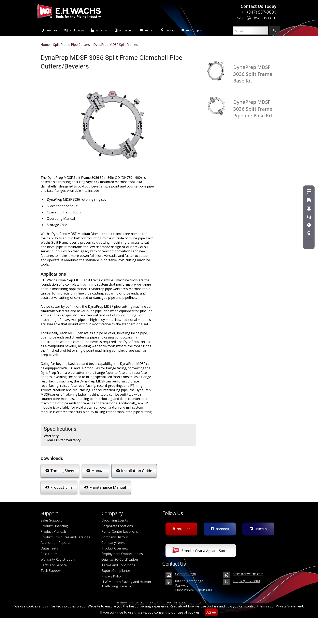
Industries (99, 30)
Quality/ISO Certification (119, 556)
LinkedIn (258, 525)
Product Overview (114, 545)
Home (45, 44)
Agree (211, 612)
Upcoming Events (114, 517)
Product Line (174, 470)
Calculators (49, 550)
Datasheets (49, 545)
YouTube (181, 525)
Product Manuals (54, 528)
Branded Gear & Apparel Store (199, 547)
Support (49, 510)
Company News (113, 539)
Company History (114, 534)
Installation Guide (132, 470)
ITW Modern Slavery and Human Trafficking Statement (126, 580)
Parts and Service (54, 562)
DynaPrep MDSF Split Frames (115, 44)
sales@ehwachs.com (256, 17)
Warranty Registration (58, 556)
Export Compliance (115, 567)
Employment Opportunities (122, 550)
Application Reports (56, 539)
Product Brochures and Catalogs (65, 534)
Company (112, 510)
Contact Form (185, 570)
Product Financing (54, 522)
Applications (74, 30)
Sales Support (51, 517)
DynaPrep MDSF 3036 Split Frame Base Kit (252, 74)
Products (50, 30)
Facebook (220, 525)
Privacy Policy (111, 573)
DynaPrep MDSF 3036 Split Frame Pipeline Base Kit (252, 109)
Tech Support (192, 30)
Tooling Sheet (59, 470)
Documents (124, 30)
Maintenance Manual (65, 485)
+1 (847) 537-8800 (258, 12)
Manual (94, 470)
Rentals (147, 30)
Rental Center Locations (119, 528)
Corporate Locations (117, 522)
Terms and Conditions (118, 562)
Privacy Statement (289, 606)
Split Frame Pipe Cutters (71, 44)
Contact (168, 30)
